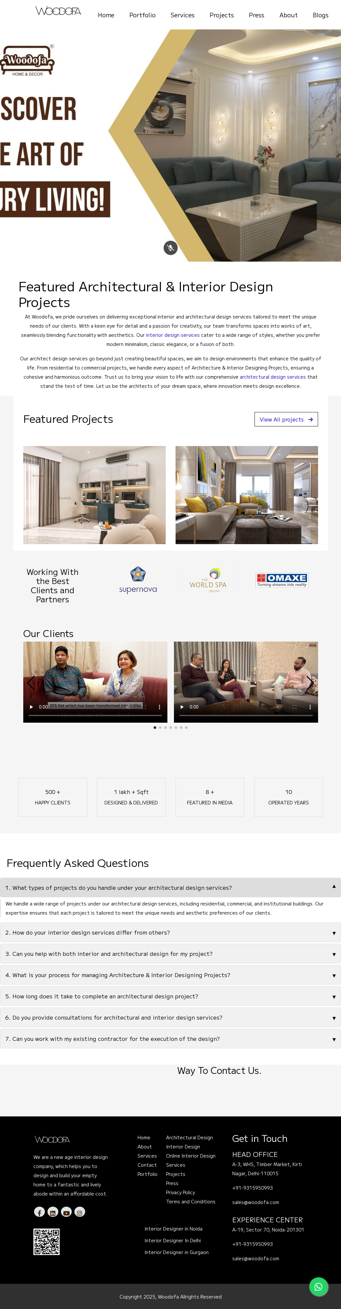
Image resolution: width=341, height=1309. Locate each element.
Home (106, 14)
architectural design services (273, 376)
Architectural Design (189, 1137)
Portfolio (142, 14)
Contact (147, 1165)
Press (256, 14)
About (288, 14)
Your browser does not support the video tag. (95, 682)
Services (183, 14)
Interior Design (183, 1146)
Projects (222, 14)
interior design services (173, 335)
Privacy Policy (180, 1192)
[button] (155, 727)
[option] (121, 580)
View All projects (286, 419)
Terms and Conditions (191, 1201)
